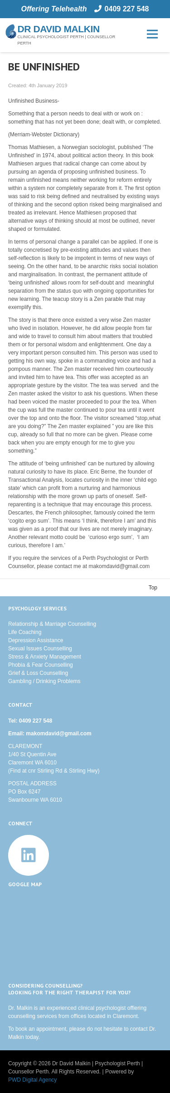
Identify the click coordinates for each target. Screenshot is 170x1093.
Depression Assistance (35, 640)
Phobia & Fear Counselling (40, 665)
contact (139, 1029)
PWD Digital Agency (32, 1080)
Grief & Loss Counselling (38, 673)
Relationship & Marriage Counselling (52, 624)
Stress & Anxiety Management (44, 657)
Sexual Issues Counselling (40, 648)
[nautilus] (10, 31)
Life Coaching (24, 632)
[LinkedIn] (28, 855)
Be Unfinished (44, 67)
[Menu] (152, 34)
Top (153, 587)
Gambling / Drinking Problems (44, 681)
